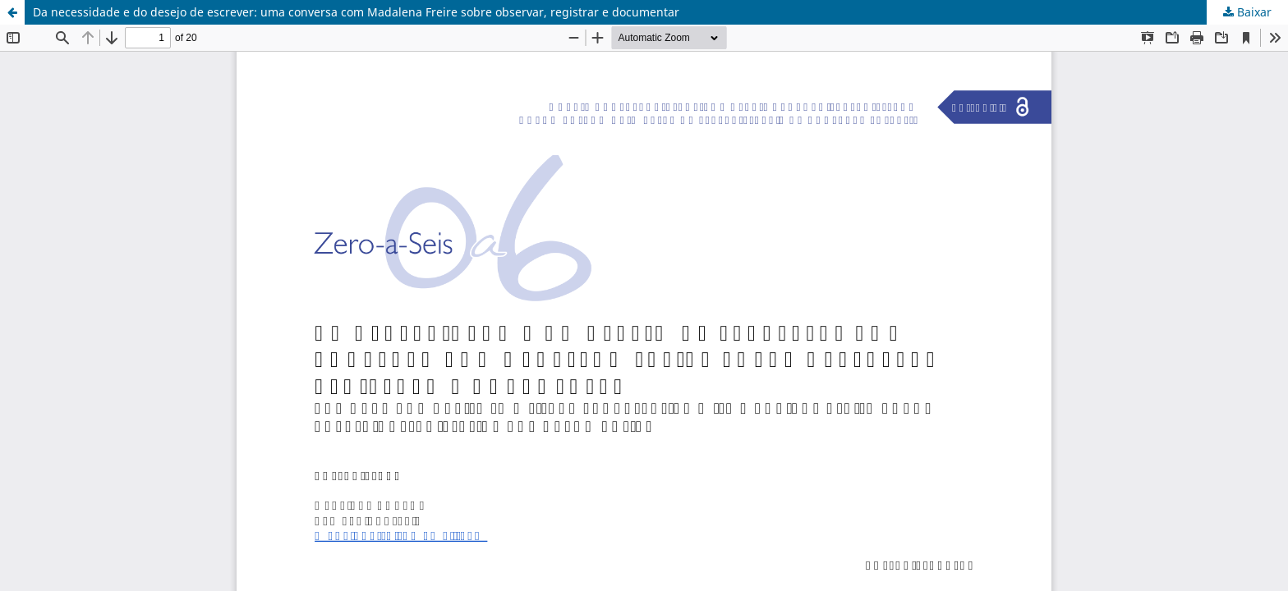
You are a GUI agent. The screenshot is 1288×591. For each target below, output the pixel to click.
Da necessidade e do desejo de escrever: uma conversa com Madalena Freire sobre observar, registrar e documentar (356, 12)
